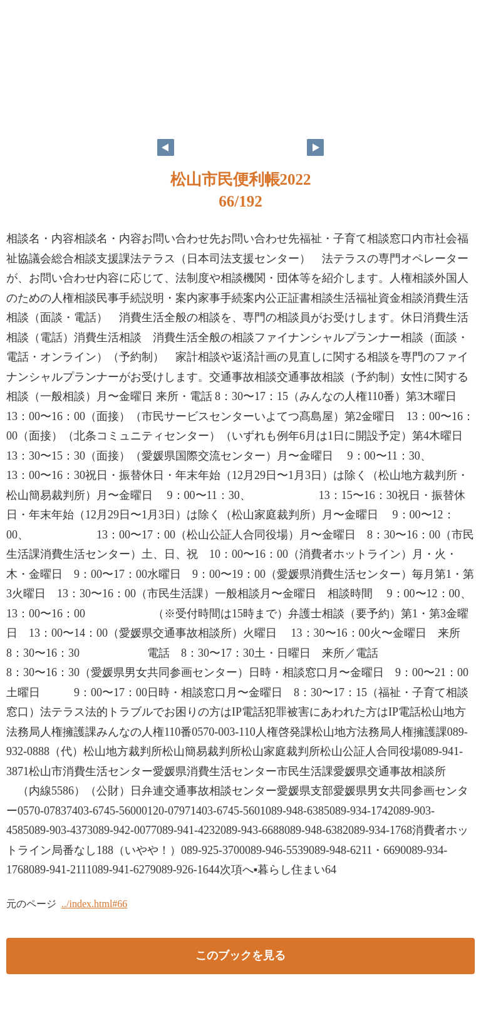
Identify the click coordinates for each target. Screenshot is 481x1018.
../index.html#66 (94, 903)
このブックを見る (240, 955)
